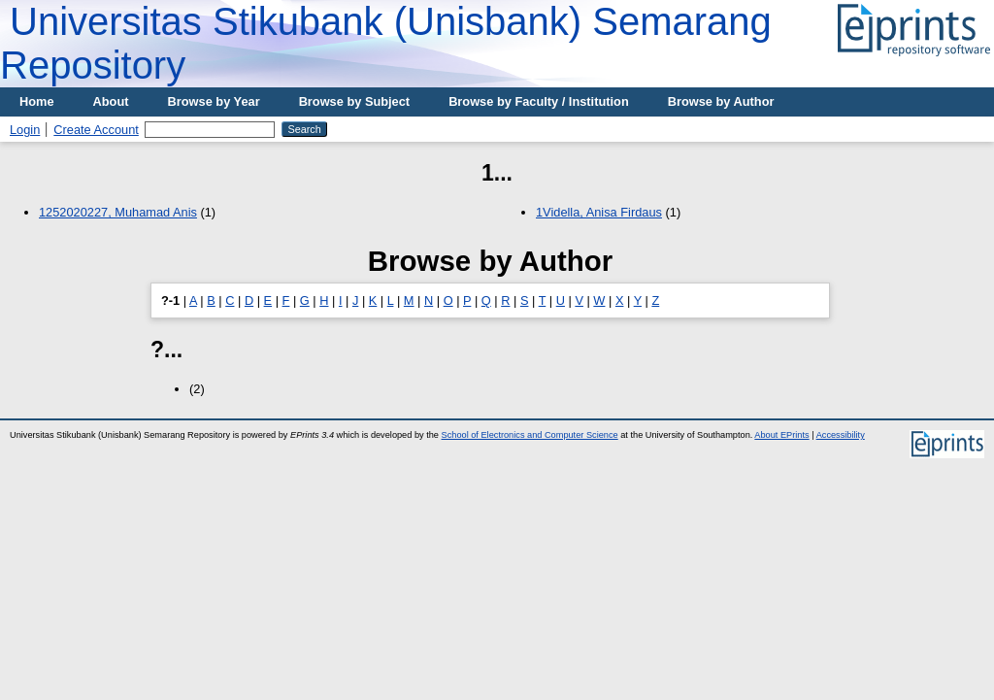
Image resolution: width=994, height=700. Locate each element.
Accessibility (840, 435)
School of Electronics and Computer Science (530, 435)
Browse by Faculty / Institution (538, 101)
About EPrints (781, 435)
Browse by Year (214, 101)
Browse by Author (721, 101)
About (111, 101)
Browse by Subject (355, 101)
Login (25, 129)
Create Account (96, 129)
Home (36, 101)
